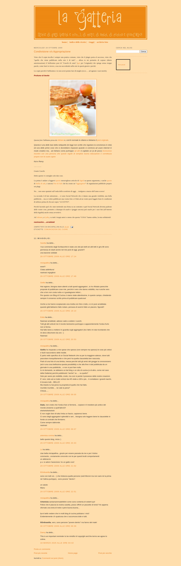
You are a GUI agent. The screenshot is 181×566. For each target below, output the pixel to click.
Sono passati (121, 64)
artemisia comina (47, 435)
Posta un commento (42, 549)
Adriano (40, 217)
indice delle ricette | (78, 42)
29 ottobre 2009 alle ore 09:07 (58, 429)
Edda (42, 317)
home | (65, 42)
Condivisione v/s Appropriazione (52, 51)
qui (79, 63)
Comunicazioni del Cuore (56, 229)
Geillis (42, 283)
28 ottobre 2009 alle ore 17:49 (58, 276)
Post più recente (40, 553)
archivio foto (102, 42)
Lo (41, 449)
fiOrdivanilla (45, 472)
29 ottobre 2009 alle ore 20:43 (58, 443)
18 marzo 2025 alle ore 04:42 (57, 543)
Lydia (47, 217)
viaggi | (92, 42)
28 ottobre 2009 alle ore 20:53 (58, 339)
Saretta (43, 243)
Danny (43, 532)
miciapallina (45, 263)
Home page (73, 553)
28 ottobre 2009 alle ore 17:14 (58, 256)
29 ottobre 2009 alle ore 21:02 (58, 466)
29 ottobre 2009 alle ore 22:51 (58, 492)
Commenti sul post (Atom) (52, 558)
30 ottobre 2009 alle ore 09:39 (58, 526)
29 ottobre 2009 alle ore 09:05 (58, 394)
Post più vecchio (105, 553)
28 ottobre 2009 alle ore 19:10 (58, 311)
